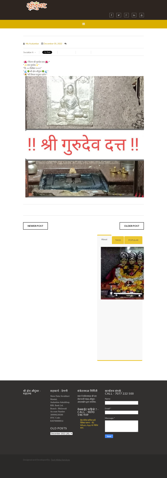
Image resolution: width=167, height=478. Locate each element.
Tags (118, 240)
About (104, 239)
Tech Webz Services (60, 459)
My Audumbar (32, 43)
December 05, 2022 (53, 43)
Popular (133, 240)
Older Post (131, 225)
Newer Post (35, 225)
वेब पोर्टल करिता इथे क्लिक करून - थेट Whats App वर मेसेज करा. (89, 424)
